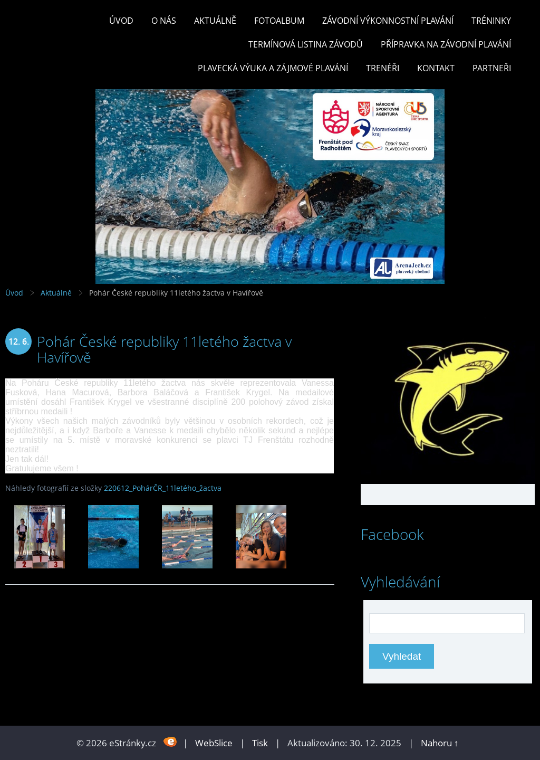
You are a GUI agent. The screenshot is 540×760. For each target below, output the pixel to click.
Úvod (121, 20)
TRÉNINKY (491, 20)
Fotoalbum (279, 20)
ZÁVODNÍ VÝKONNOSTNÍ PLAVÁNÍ (388, 20)
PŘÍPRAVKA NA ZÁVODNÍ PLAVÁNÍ (446, 44)
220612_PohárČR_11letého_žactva (162, 488)
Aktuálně (215, 20)
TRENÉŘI (382, 68)
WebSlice (214, 743)
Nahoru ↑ (440, 743)
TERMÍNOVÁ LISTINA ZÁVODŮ (305, 44)
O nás (163, 20)
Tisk (260, 743)
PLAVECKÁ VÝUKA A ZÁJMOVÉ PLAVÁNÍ (273, 68)
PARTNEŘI (491, 68)
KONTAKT (436, 68)
